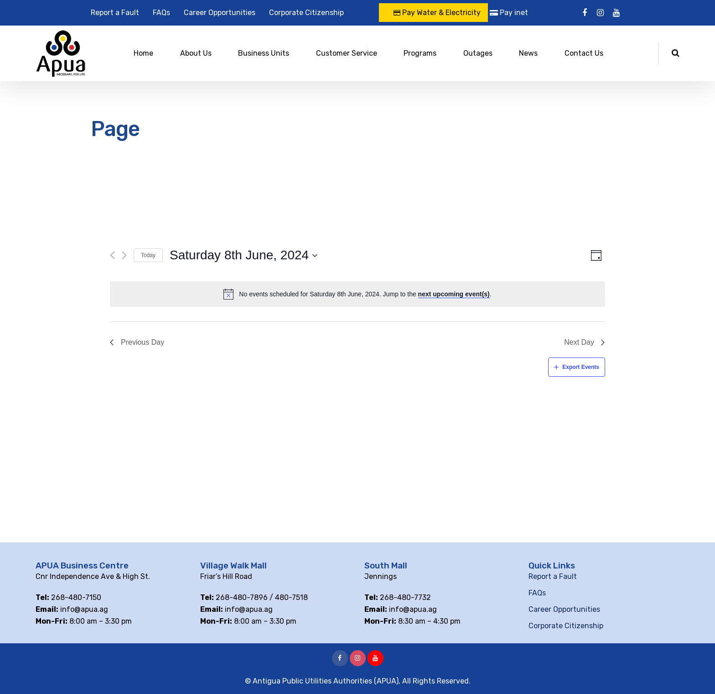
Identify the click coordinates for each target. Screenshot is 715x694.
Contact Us (584, 53)
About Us (196, 53)
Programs (420, 53)
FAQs (161, 12)
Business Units (263, 53)
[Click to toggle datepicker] (244, 255)
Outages (477, 53)
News (528, 53)
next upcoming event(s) (454, 294)
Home (143, 53)
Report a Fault (115, 12)
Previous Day (142, 342)
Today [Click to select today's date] (148, 255)
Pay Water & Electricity (437, 12)
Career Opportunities (219, 12)
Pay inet (509, 12)
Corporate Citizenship (306, 12)
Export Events (580, 367)
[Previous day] (112, 255)
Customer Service (346, 53)
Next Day (579, 342)
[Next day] (124, 255)
